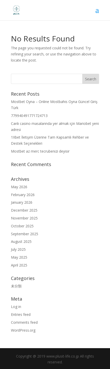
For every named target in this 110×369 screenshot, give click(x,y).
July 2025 (18, 249)
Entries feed (21, 314)
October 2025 (22, 226)
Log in (16, 306)
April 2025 (19, 265)
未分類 (16, 286)
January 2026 (21, 202)
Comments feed (24, 322)
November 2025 (24, 218)
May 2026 (19, 186)
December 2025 (24, 210)
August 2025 (21, 241)
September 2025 (24, 233)
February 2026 (23, 194)
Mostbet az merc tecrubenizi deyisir (40, 151)
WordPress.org (23, 330)
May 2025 (19, 257)
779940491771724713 (29, 115)
